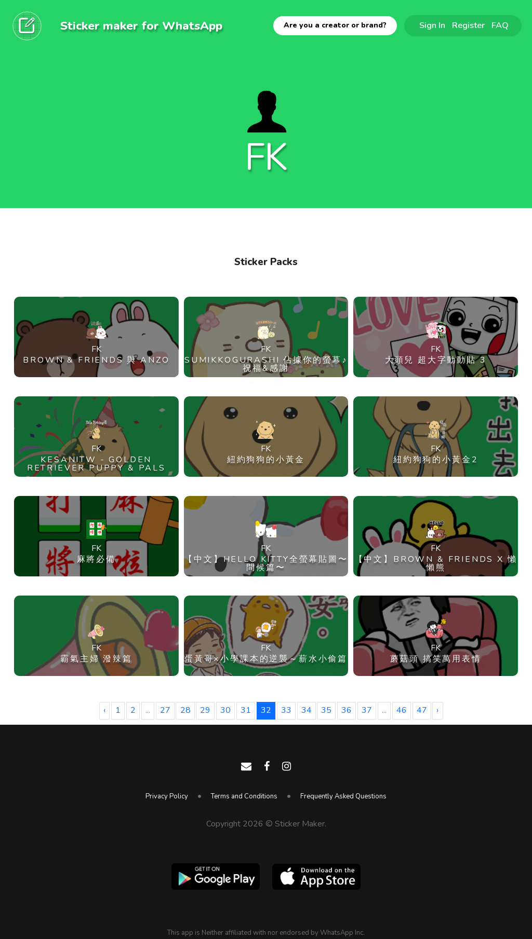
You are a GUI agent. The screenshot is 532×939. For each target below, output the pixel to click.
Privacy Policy (166, 796)
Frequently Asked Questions (343, 796)
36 (346, 710)
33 (286, 710)
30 (225, 710)
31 (246, 710)
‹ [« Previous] (104, 710)
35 (326, 710)
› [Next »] (437, 710)
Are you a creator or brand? (335, 25)
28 (185, 710)
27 (165, 710)
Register (468, 25)
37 (367, 710)
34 (306, 710)
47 (422, 710)
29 (205, 710)
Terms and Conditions (244, 796)
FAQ (500, 25)
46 (401, 710)
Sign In (432, 25)
